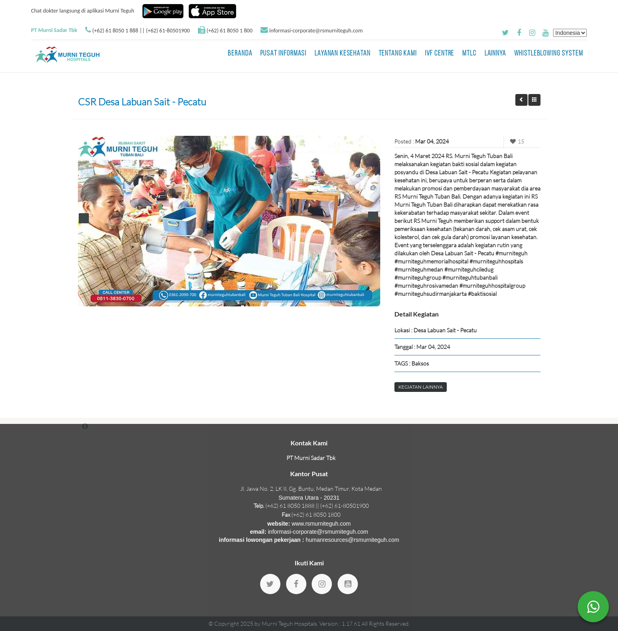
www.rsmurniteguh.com (321, 523)
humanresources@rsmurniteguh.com (352, 540)
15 (516, 141)
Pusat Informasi (283, 53)
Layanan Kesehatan (342, 53)
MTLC (469, 53)
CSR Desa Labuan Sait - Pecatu (142, 102)
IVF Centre (439, 53)
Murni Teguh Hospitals (289, 623)
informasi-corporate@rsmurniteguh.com (315, 30)
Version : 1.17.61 (340, 623)
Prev (84, 218)
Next (373, 217)
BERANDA (240, 53)
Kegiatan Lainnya (420, 387)
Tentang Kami (398, 53)
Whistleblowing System (548, 53)
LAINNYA (495, 53)
